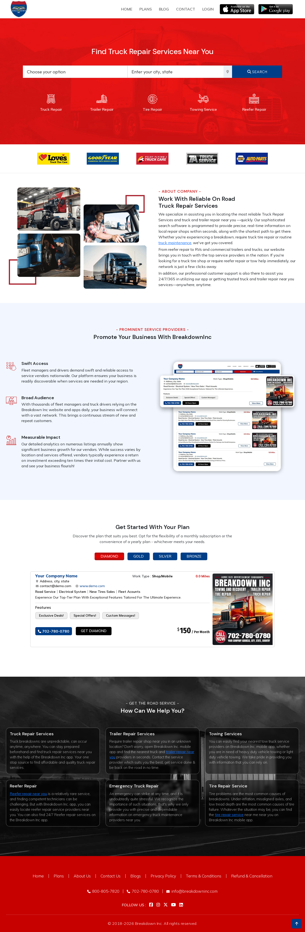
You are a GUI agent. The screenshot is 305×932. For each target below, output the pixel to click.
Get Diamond (94, 631)
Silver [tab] (165, 556)
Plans (59, 875)
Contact (185, 9)
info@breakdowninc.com (192, 891)
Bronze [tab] (194, 556)
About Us (82, 875)
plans (145, 9)
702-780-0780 (53, 631)
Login (208, 9)
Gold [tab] (138, 556)
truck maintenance (174, 242)
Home (126, 9)
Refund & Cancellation (251, 875)
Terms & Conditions (203, 875)
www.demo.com (92, 586)
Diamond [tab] (109, 556)
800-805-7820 (103, 891)
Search (257, 71)
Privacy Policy (163, 875)
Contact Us (111, 875)
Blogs (135, 875)
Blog (164, 9)
